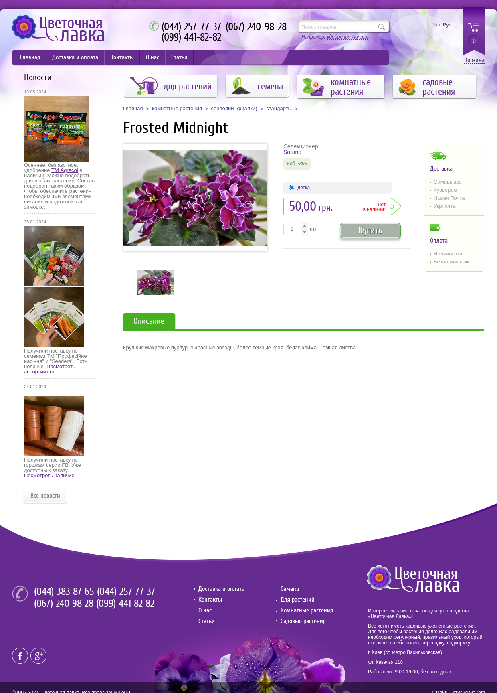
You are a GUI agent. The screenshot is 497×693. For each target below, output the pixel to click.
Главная (30, 57)
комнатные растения (177, 108)
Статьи (179, 57)
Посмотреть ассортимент (49, 369)
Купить (370, 230)
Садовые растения (303, 621)
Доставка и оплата (75, 57)
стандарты (279, 108)
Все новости (45, 495)
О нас (152, 57)
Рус (447, 25)
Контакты (122, 57)
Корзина (474, 60)
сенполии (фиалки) (234, 108)
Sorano (292, 152)
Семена (290, 588)
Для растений (298, 599)
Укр (436, 25)
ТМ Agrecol (64, 170)
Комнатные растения (307, 610)
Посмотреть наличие (49, 475)
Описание (148, 321)
